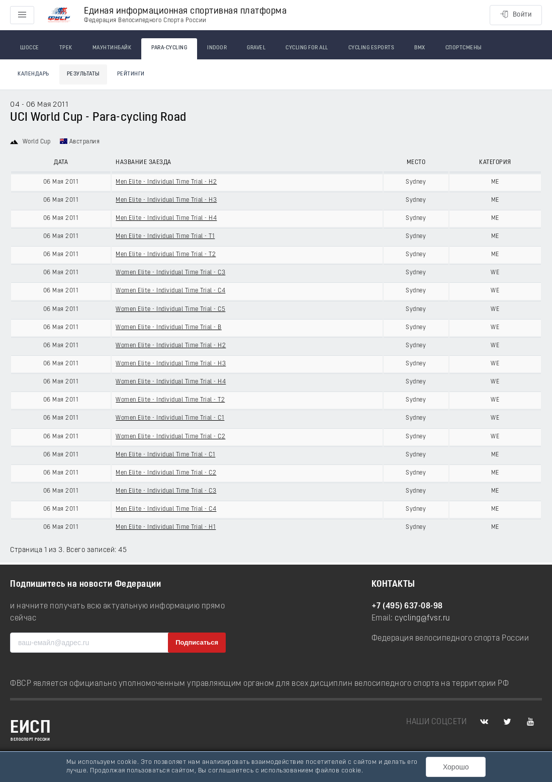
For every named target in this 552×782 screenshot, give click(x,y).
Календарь (33, 74)
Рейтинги (131, 74)
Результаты (83, 74)
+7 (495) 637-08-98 (407, 606)
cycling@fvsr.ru (422, 618)
